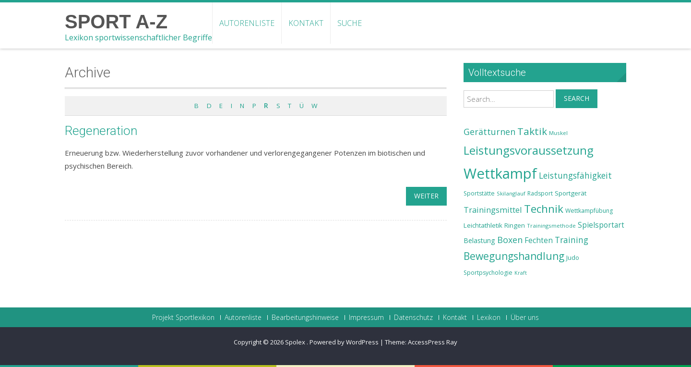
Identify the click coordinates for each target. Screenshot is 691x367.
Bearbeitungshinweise (305, 317)
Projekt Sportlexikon (183, 317)
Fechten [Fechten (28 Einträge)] (538, 240)
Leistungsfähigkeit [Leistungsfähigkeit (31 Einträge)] (575, 175)
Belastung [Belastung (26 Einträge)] (479, 240)
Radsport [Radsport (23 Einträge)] (540, 193)
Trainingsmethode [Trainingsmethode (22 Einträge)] (551, 225)
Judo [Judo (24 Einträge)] (572, 257)
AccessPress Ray (432, 342)
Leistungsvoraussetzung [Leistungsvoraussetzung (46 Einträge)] (529, 150)
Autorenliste (246, 23)
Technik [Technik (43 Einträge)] (543, 208)
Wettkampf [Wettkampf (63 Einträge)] (500, 173)
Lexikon (488, 317)
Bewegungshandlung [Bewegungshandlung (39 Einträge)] (514, 256)
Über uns (525, 317)
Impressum (366, 317)
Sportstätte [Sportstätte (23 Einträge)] (479, 193)
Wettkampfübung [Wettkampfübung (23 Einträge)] (589, 211)
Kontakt (305, 23)
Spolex (296, 342)
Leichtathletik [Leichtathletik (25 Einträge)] (483, 225)
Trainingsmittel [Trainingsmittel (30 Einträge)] (493, 209)
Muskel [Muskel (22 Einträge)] (558, 132)
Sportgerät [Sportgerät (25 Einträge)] (570, 193)
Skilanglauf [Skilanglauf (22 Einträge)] (511, 193)
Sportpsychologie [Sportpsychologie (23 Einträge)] (488, 273)
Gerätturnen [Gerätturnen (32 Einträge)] (489, 131)
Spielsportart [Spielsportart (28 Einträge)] (601, 225)
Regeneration (101, 130)
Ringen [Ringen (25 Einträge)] (514, 225)
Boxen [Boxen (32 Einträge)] (510, 239)
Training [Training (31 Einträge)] (571, 239)
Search (576, 98)
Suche (349, 23)
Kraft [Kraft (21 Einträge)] (520, 272)
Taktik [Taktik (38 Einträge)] (532, 131)
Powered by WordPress (344, 342)
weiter (426, 195)
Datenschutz (413, 317)
